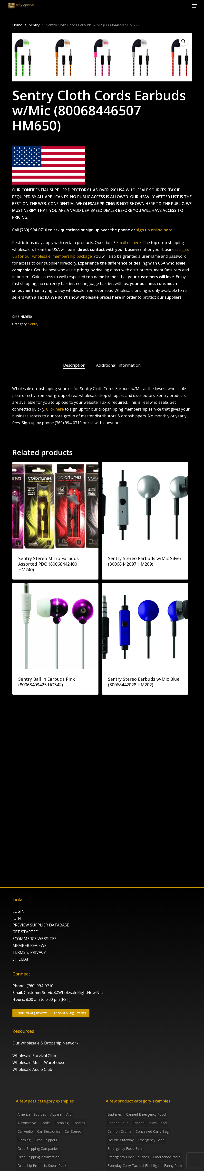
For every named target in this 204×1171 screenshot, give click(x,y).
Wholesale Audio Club (32, 1069)
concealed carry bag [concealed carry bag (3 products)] (152, 1131)
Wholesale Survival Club (34, 1055)
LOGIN (18, 911)
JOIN (16, 918)
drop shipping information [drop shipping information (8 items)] (38, 1157)
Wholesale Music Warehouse (38, 1062)
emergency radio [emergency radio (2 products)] (167, 1157)
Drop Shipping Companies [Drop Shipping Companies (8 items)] (38, 1148)
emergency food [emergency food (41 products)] (151, 1140)
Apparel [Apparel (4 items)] (56, 1114)
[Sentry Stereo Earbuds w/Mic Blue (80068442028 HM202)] (145, 626)
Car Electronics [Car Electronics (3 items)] (48, 1131)
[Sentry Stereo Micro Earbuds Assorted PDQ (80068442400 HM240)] (55, 505)
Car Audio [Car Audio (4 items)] (25, 1131)
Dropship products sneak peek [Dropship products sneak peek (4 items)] (42, 1165)
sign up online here (154, 230)
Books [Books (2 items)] (45, 1123)
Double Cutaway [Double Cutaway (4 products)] (120, 1140)
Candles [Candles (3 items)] (79, 1123)
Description (74, 365)
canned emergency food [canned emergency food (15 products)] (146, 1114)
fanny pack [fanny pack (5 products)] (173, 1165)
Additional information (118, 365)
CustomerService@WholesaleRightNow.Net (63, 992)
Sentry (34, 24)
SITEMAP (20, 959)
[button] (194, 5)
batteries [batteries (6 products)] (114, 1114)
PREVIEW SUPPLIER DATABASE (40, 925)
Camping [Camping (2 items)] (61, 1123)
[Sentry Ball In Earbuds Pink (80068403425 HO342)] (55, 626)
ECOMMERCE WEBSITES (34, 938)
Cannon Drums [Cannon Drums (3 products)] (119, 1131)
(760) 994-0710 (40, 985)
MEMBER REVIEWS (29, 945)
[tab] (74, 365)
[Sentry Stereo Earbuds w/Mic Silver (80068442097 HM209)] (145, 505)
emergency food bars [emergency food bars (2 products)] (125, 1148)
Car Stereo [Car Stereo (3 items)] (73, 1131)
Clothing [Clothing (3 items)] (24, 1140)
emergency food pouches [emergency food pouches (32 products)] (128, 1157)
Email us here (128, 242)
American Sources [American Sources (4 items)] (32, 1114)
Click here (55, 409)
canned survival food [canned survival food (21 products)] (150, 1123)
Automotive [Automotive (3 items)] (27, 1123)
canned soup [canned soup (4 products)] (117, 1123)
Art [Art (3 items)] (68, 1114)
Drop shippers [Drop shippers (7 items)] (46, 1140)
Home (17, 24)
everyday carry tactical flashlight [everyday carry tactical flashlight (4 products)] (133, 1165)
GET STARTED (25, 932)
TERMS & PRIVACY (29, 952)
